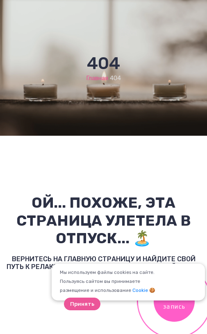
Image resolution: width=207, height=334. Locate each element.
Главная (97, 78)
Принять (82, 304)
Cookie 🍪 (143, 290)
